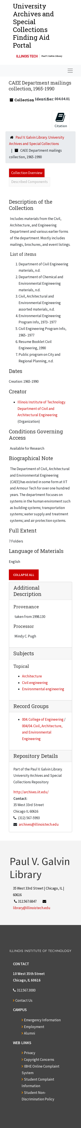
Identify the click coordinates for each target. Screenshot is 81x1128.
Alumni (29, 1033)
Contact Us (23, 1000)
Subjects (23, 653)
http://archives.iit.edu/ (31, 792)
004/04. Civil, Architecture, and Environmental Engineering (42, 732)
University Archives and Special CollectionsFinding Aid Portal (33, 25)
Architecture (32, 676)
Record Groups (31, 706)
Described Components (29, 181)
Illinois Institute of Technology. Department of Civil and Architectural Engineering (41, 409)
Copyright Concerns (39, 1059)
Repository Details (35, 755)
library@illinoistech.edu (31, 907)
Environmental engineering (43, 689)
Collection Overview (26, 172)
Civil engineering (35, 682)
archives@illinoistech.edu (39, 824)
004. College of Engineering (43, 719)
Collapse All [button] (23, 574)
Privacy (29, 1052)
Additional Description (27, 590)
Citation (61, 120)
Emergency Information (42, 1020)
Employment (34, 1026)
